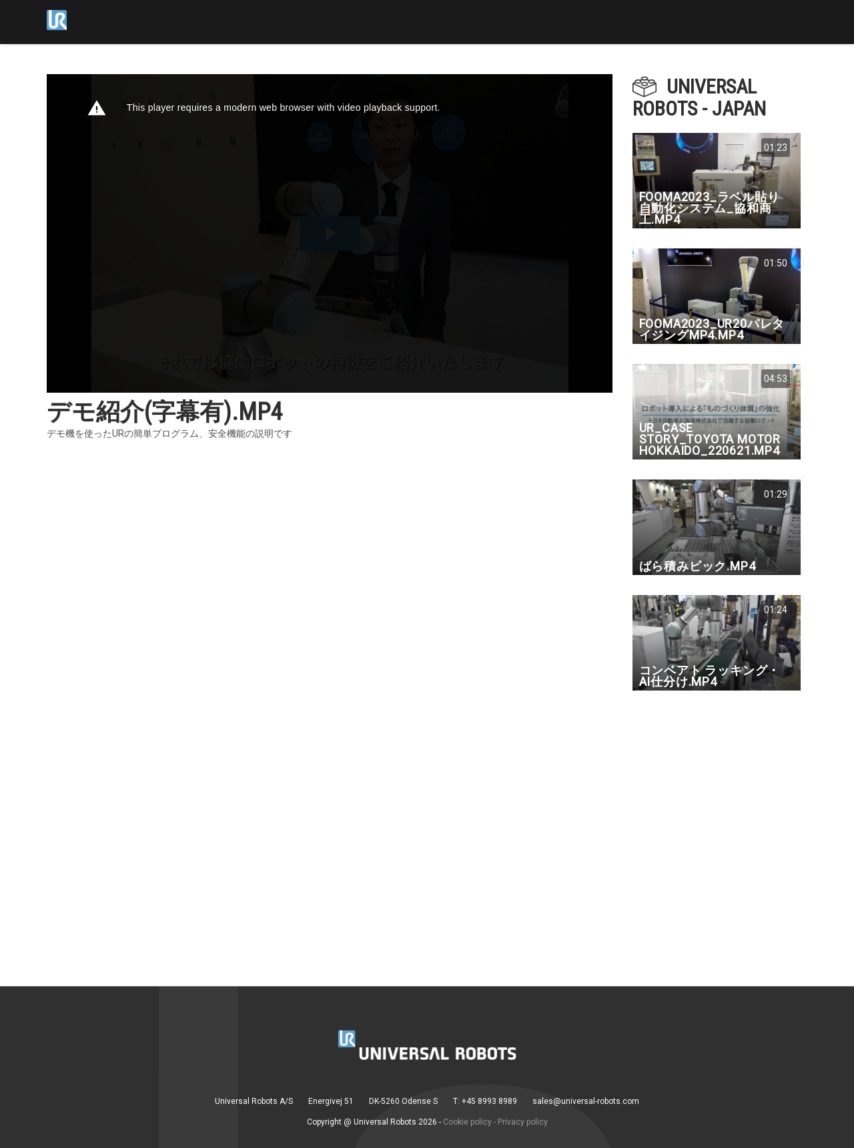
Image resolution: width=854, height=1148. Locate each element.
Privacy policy (523, 1122)
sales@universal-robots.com (585, 1101)
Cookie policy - (469, 1122)
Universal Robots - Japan (699, 97)
